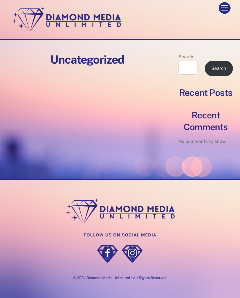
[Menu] (225, 8)
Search (186, 56)
